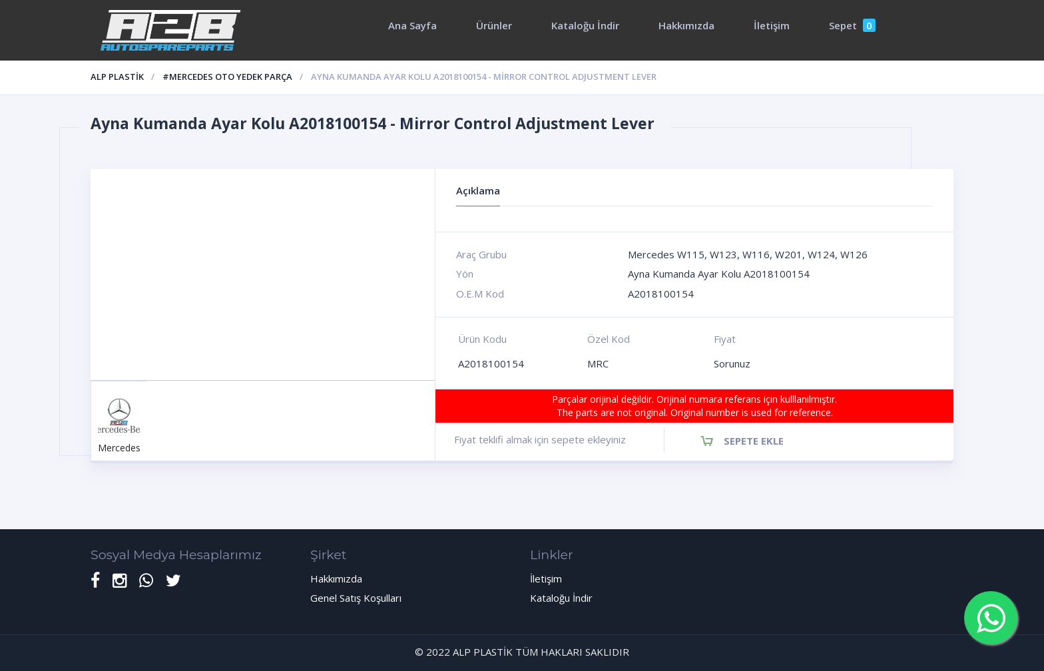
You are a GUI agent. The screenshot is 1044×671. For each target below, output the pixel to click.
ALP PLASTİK (117, 77)
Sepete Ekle (754, 440)
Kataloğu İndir (585, 25)
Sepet (852, 25)
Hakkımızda (686, 25)
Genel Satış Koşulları (355, 597)
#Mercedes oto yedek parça (227, 77)
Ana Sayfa (412, 25)
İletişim (772, 25)
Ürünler (494, 25)
